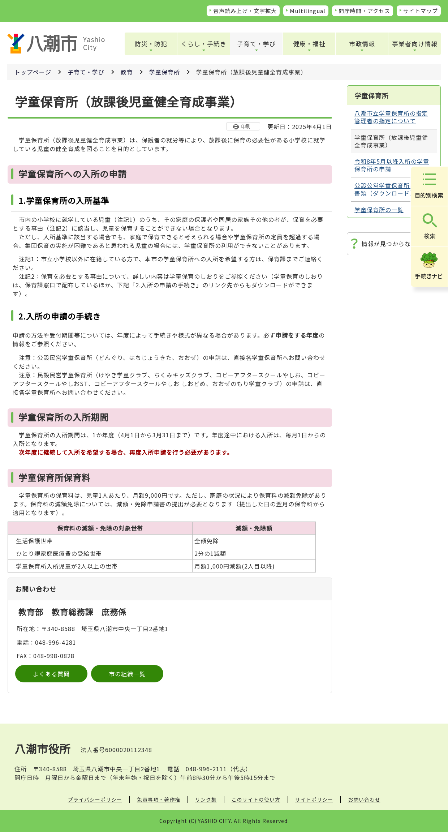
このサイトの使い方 (256, 799)
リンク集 (206, 799)
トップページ (32, 72)
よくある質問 (51, 673)
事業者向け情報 (415, 43)
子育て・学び (256, 43)
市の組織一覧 (127, 673)
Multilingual (308, 10)
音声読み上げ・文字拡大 (245, 10)
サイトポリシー (314, 799)
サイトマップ (420, 10)
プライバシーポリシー (95, 799)
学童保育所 (164, 72)
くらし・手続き (204, 43)
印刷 (245, 126)
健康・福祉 (309, 43)
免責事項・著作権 (158, 799)
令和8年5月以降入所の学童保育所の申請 (391, 165)
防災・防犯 (151, 43)
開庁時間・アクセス (364, 10)
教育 (127, 72)
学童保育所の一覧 (379, 209)
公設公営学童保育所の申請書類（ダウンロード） (391, 189)
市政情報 (362, 43)
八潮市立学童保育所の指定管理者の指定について (391, 117)
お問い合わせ (364, 799)
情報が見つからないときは (398, 243)
